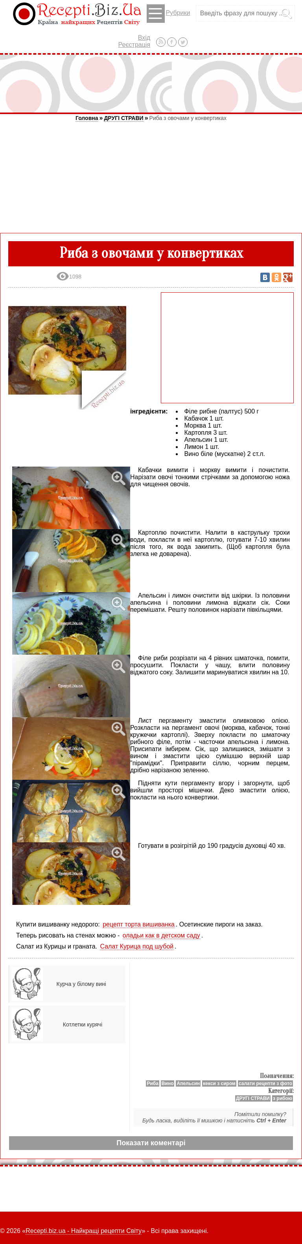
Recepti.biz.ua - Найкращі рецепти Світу (84, 1230)
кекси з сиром (219, 1083)
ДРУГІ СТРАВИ (123, 118)
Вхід (144, 37)
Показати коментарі (150, 1143)
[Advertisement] (151, 83)
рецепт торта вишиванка (139, 924)
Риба (152, 1083)
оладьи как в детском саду (161, 935)
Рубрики (168, 13)
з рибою (282, 1098)
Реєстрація (134, 44)
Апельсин (188, 1083)
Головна (87, 118)
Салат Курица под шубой (136, 946)
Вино (168, 1083)
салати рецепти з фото (265, 1083)
